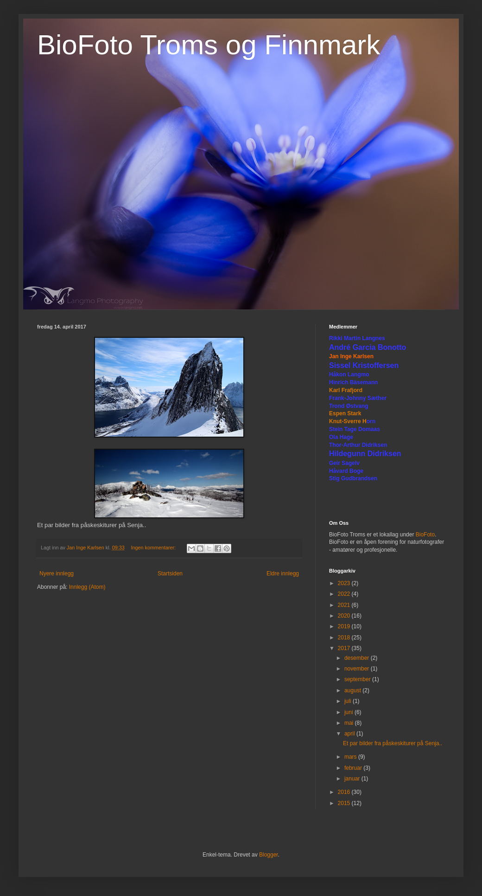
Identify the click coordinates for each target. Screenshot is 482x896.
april (350, 733)
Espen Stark (345, 413)
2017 (345, 648)
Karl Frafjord (345, 390)
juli (348, 701)
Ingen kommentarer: (154, 547)
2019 (345, 626)
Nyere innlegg (56, 573)
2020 (345, 615)
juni (349, 712)
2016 (345, 792)
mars (351, 757)
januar (353, 778)
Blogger (268, 854)
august (353, 690)
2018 (345, 637)
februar (353, 768)
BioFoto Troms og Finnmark (208, 44)
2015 (345, 803)
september (358, 679)
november (357, 668)
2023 (345, 583)
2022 (345, 594)
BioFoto (425, 534)
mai (349, 723)
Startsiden (170, 573)
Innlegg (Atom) (87, 587)
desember (357, 658)
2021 (345, 605)
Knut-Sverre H (348, 421)
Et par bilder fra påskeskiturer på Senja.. (392, 743)
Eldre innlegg (282, 573)
